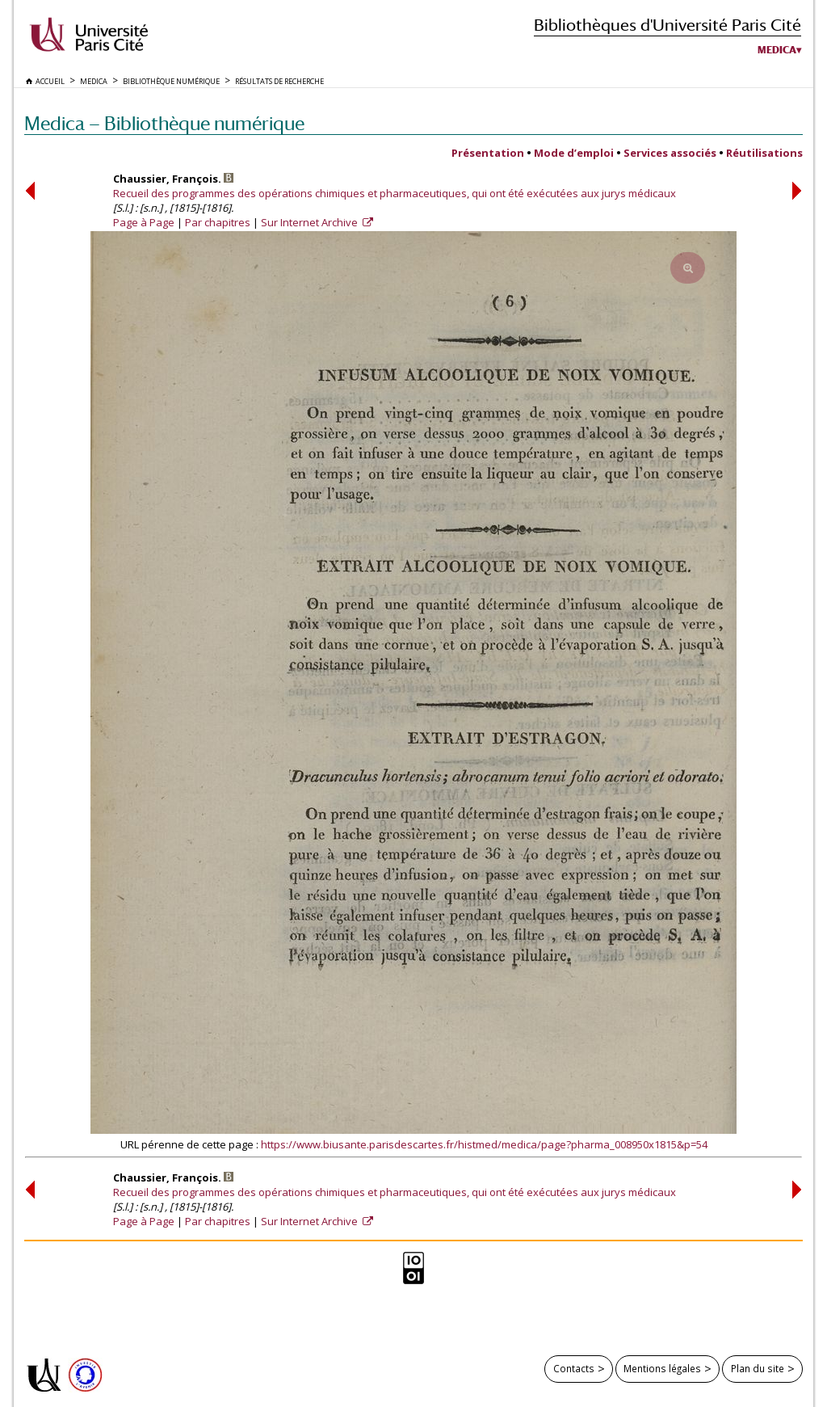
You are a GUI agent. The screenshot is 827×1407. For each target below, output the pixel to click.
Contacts (573, 1368)
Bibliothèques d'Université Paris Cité (667, 24)
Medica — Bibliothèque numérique (164, 123)
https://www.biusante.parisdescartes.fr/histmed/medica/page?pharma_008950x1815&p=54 (484, 1144)
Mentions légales (662, 1368)
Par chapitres (217, 222)
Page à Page (143, 222)
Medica (777, 50)
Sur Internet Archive (310, 222)
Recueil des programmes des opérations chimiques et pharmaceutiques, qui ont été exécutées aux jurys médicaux (394, 193)
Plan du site (757, 1368)
